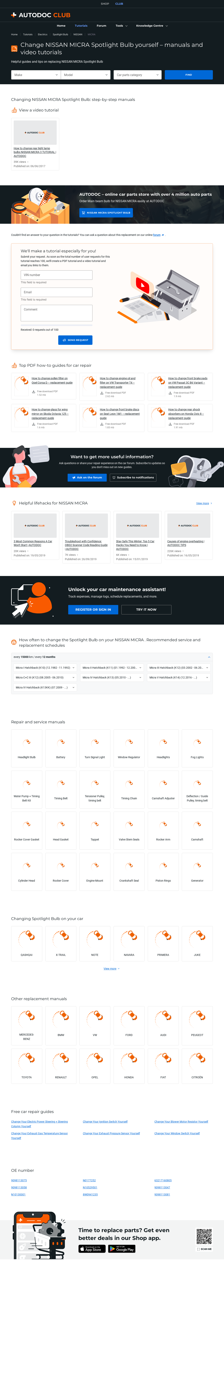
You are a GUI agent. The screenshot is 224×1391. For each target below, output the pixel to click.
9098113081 (162, 1194)
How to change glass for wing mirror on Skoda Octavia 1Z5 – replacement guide (50, 414)
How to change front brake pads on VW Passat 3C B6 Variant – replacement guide (187, 382)
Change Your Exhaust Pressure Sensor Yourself (111, 1133)
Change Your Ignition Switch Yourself (105, 1121)
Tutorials (27, 34)
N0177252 (89, 1180)
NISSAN (77, 34)
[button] (121, 26)
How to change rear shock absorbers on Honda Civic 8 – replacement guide (186, 414)
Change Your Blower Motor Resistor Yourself (181, 1121)
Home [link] (14, 34)
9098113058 (19, 1187)
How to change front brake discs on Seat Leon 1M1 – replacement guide (120, 414)
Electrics (42, 34)
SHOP (105, 3)
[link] (61, 26)
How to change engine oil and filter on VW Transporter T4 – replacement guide (117, 382)
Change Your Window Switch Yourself (177, 1133)
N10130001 (18, 1194)
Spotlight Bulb (60, 34)
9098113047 (162, 1187)
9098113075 (19, 1180)
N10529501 (90, 1187)
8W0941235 (90, 1194)
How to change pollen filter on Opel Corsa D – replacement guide (52, 380)
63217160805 (163, 1180)
